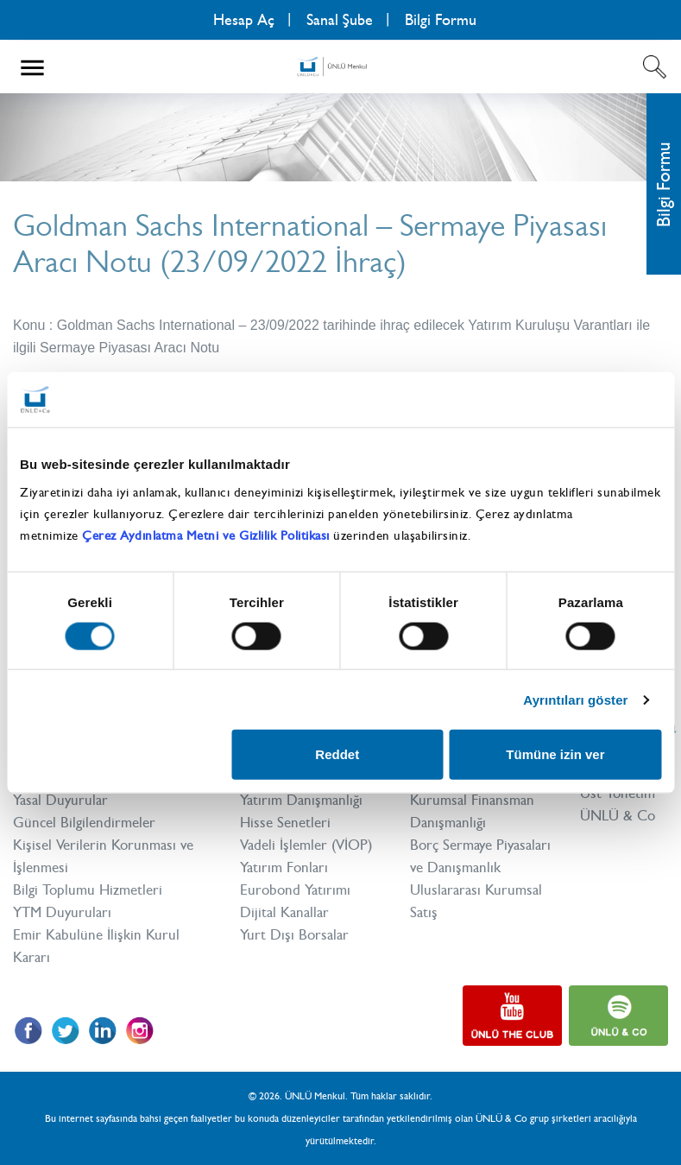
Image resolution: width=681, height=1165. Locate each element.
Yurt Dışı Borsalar (294, 934)
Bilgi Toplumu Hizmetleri (87, 889)
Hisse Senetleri (285, 822)
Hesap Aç (243, 19)
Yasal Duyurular (60, 799)
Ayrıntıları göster (575, 699)
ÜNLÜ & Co (617, 815)
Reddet (337, 754)
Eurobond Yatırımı (295, 889)
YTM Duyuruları (62, 912)
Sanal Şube (339, 19)
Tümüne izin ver (555, 754)
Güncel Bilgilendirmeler (84, 822)
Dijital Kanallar (284, 912)
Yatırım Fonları (284, 867)
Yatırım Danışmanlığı (301, 799)
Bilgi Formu (440, 19)
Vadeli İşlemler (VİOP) (306, 844)
